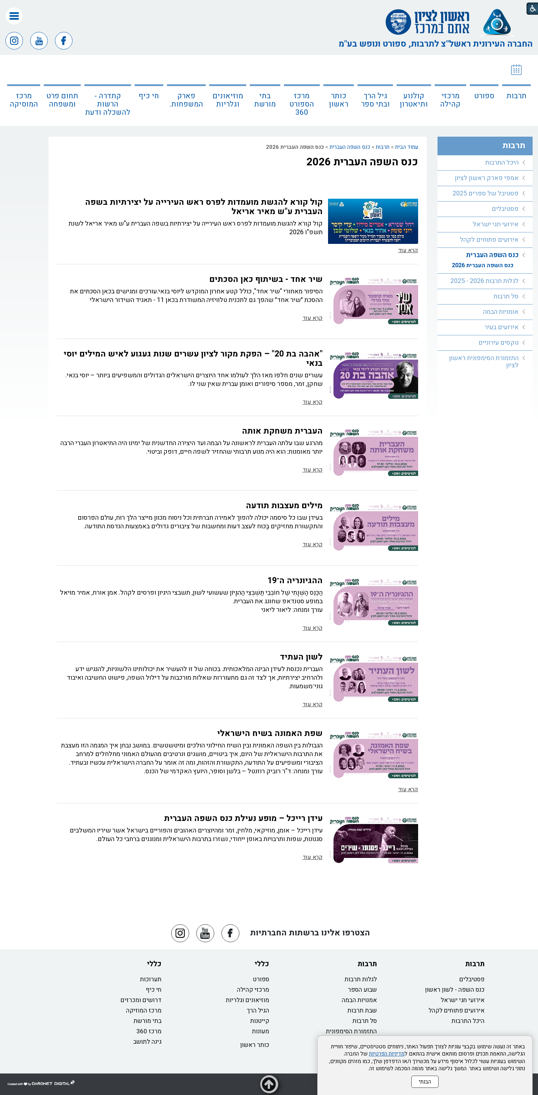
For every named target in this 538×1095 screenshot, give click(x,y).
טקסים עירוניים (498, 343)
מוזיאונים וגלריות (227, 100)
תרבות (516, 96)
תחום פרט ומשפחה (62, 100)
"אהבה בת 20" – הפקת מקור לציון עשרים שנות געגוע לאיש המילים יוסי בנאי (193, 358)
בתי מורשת (265, 100)
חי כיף (149, 96)
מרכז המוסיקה (24, 100)
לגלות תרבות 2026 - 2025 (484, 281)
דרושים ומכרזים (141, 1000)
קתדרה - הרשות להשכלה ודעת (107, 104)
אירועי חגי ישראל (496, 224)
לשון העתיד (301, 657)
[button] (14, 16)
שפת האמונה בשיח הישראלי (270, 733)
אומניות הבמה (501, 312)
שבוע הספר (362, 989)
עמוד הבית (406, 147)
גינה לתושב (147, 1041)
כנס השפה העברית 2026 (362, 162)
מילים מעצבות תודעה (284, 506)
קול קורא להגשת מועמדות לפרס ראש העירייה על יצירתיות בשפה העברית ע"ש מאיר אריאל (204, 207)
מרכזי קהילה (450, 100)
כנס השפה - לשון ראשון (455, 989)
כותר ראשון (338, 100)
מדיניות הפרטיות (386, 1054)
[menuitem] (516, 90)
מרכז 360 (149, 1031)
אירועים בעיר (502, 327)
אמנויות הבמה (359, 1000)
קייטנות (259, 1020)
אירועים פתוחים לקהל (489, 240)
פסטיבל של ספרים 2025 (486, 193)
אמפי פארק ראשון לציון (487, 178)
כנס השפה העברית (349, 147)
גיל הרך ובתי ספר (375, 100)
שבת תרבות (362, 1010)
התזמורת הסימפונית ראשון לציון (484, 361)
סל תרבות (506, 296)
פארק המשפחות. (186, 100)
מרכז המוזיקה (144, 1010)
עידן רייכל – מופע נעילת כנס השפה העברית (243, 818)
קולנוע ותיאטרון (414, 100)
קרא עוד (408, 250)
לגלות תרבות (361, 979)
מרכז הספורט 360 (301, 104)
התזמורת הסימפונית (351, 1031)
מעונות (260, 1031)
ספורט (484, 96)
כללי (261, 964)
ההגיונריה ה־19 (295, 581)
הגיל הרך (258, 1010)
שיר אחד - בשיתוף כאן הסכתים (266, 279)
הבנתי (425, 1082)
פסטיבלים (505, 209)
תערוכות (151, 979)
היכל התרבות (502, 162)
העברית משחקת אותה (282, 431)
